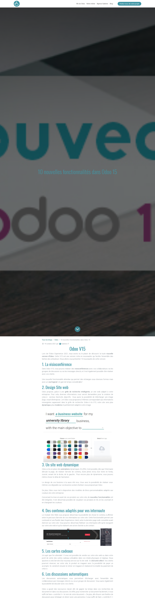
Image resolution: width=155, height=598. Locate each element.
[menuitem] (81, 4)
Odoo (56, 340)
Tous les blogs (47, 340)
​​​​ (129, 4)
